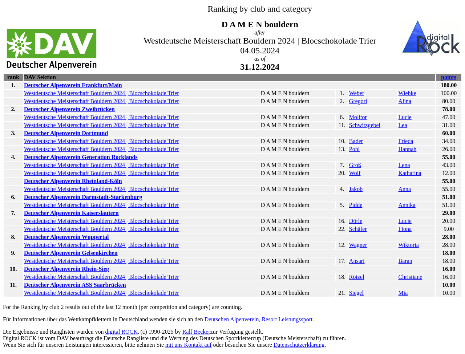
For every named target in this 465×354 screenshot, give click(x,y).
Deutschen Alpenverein (232, 319)
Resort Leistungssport (287, 319)
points (448, 77)
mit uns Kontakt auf (188, 345)
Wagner (358, 245)
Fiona (405, 229)
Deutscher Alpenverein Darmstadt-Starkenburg (83, 197)
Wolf (355, 173)
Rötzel (356, 277)
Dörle (355, 221)
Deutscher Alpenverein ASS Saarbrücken (75, 285)
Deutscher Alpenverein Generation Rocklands (81, 157)
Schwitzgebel (364, 125)
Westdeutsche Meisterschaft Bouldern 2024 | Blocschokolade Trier (101, 93)
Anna (405, 189)
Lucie (405, 117)
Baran (405, 261)
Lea (403, 125)
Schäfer (358, 229)
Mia (403, 293)
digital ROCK (121, 332)
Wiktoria (409, 245)
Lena (404, 165)
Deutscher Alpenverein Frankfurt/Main (73, 85)
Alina (405, 101)
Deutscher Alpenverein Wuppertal (66, 237)
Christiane (410, 277)
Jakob (356, 189)
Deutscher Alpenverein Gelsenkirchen (71, 253)
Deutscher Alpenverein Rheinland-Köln (73, 181)
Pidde (355, 205)
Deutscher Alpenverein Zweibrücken (69, 109)
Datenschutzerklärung (299, 345)
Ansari (357, 261)
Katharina (410, 173)
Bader (356, 141)
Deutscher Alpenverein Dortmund (66, 133)
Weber (356, 93)
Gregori (358, 101)
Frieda (406, 141)
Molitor (358, 117)
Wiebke (407, 93)
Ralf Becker (196, 332)
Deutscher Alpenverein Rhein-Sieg (66, 269)
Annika (407, 205)
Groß (355, 165)
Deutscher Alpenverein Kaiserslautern (71, 213)
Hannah (408, 149)
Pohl (354, 149)
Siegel (356, 293)
